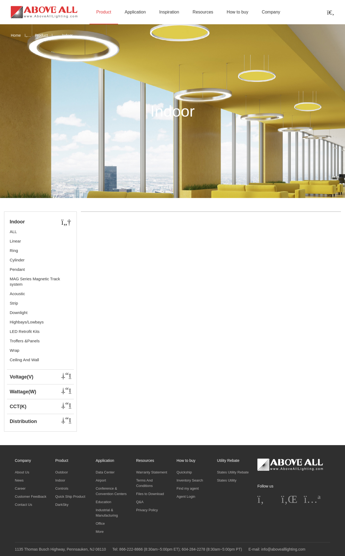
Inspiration (169, 12)
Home (16, 35)
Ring (14, 250)
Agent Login (186, 496)
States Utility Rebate (233, 472)
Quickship (184, 472)
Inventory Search (190, 480)
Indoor (60, 480)
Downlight (18, 312)
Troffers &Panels (25, 341)
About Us (22, 472)
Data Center (105, 472)
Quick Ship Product (70, 496)
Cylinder (17, 260)
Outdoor (61, 472)
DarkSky (61, 505)
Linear (15, 241)
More (100, 532)
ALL (13, 231)
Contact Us (23, 505)
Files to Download (150, 494)
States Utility (226, 480)
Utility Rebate (228, 460)
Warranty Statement (151, 472)
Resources (203, 12)
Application (135, 12)
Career (20, 488)
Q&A (139, 502)
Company (271, 12)
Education (103, 502)
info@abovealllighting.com (283, 549)
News (19, 480)
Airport (101, 480)
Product (103, 12)
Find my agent (188, 488)
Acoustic (17, 293)
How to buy (237, 12)
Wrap (14, 350)
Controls (61, 488)
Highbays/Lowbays (27, 322)
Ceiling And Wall (24, 359)
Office (100, 523)
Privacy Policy (147, 510)
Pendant (17, 269)
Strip (14, 303)
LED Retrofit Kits (25, 331)
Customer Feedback (30, 496)
